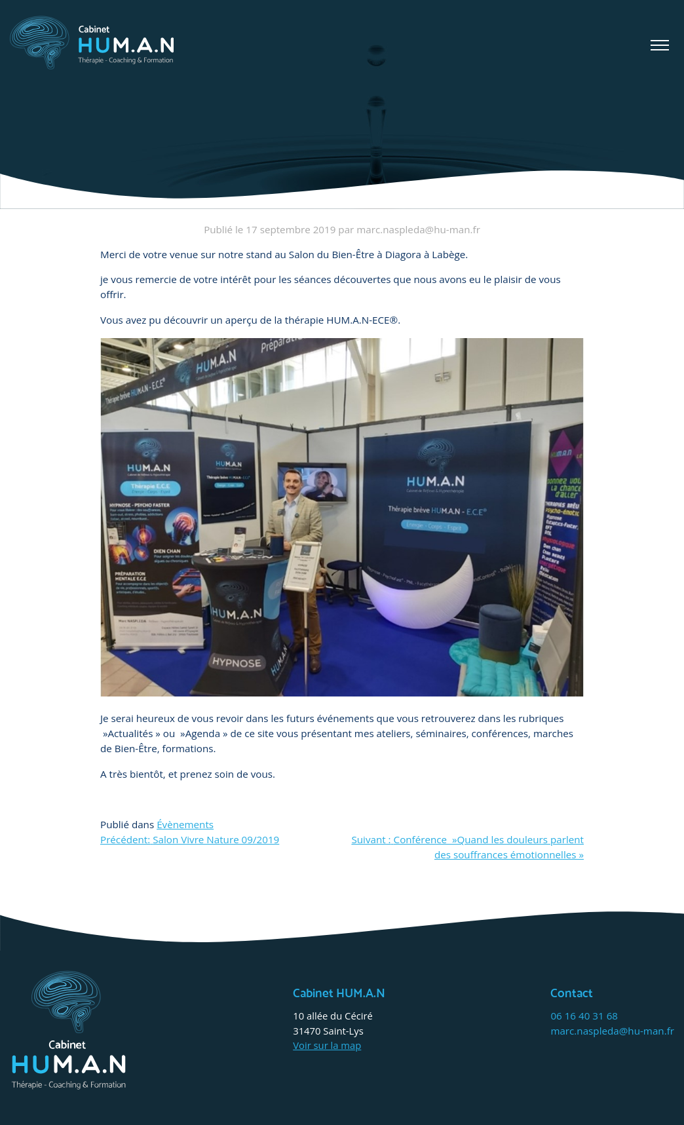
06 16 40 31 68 (584, 1015)
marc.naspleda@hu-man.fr (612, 1030)
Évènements (185, 824)
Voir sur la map (327, 1045)
